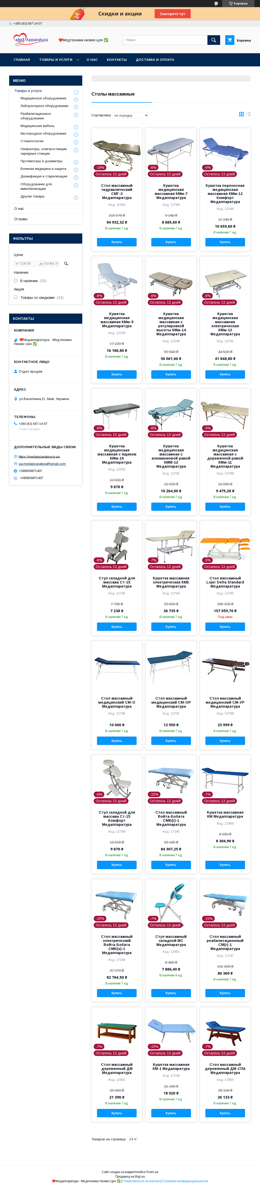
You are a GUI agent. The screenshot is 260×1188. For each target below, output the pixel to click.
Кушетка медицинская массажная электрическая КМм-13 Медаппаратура (225, 324)
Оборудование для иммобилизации (36, 186)
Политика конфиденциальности (185, 1181)
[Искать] (213, 40)
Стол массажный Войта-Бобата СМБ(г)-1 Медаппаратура (171, 818)
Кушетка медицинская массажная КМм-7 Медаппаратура (171, 192)
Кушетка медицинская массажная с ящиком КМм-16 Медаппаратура (117, 454)
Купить (116, 242)
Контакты (117, 60)
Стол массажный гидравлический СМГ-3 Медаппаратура (117, 192)
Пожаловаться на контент (141, 1181)
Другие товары (32, 196)
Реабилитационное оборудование (36, 116)
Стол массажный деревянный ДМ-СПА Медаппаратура (225, 1069)
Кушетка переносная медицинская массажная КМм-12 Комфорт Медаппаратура (225, 194)
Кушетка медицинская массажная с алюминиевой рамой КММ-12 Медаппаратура (171, 456)
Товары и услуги (55, 60)
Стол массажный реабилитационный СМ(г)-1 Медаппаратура (225, 943)
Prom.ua (152, 1172)
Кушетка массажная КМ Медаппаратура (225, 814)
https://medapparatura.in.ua (39, 456)
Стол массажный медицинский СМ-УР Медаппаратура (225, 702)
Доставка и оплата (155, 60)
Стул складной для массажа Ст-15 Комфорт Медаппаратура (117, 818)
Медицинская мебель (38, 126)
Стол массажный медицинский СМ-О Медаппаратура (116, 702)
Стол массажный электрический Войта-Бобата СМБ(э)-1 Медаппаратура (117, 945)
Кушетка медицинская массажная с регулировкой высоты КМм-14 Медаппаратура (171, 324)
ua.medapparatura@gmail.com (42, 464)
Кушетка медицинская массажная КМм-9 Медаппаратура (117, 320)
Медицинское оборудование (43, 98)
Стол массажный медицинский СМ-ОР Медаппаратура (171, 702)
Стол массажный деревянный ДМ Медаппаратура (117, 1069)
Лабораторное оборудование (44, 106)
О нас (92, 60)
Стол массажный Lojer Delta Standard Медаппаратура (225, 582)
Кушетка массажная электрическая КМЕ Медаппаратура (171, 582)
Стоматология (32, 141)
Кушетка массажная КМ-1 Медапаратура (171, 1067)
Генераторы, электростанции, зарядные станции (44, 151)
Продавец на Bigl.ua (130, 1176)
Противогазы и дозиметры (41, 161)
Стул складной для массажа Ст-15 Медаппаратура (117, 582)
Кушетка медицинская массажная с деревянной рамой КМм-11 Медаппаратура (225, 456)
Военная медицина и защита (43, 169)
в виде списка (248, 115)
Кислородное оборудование (43, 133)
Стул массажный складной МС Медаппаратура (171, 941)
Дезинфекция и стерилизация (44, 176)
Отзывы (20, 219)
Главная (22, 60)
